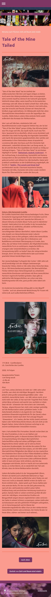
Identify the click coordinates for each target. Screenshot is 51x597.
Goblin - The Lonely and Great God (24, 165)
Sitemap (22, 590)
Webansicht (42, 590)
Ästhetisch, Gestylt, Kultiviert (31, 152)
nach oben (25, 560)
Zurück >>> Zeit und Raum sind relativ (25, 571)
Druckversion (11, 590)
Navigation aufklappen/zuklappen (25, 3)
